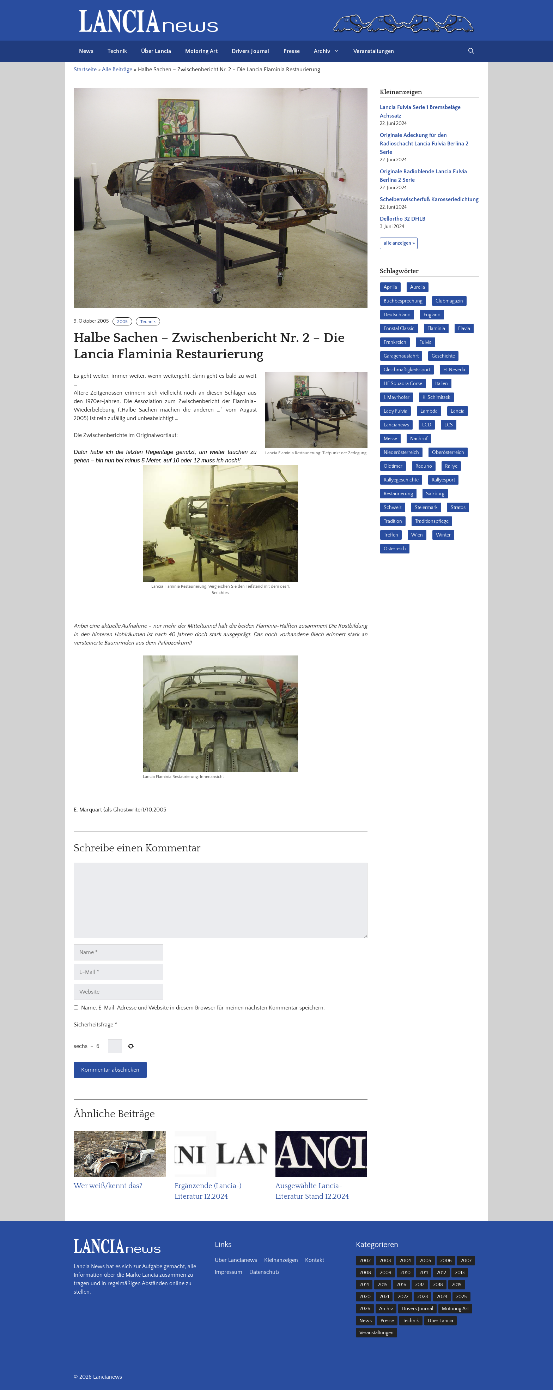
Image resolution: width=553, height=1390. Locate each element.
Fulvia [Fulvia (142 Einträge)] (425, 342)
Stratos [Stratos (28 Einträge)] (458, 507)
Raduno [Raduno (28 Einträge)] (423, 466)
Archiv (330, 51)
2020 (365, 1297)
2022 (403, 1297)
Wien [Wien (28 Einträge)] (417, 535)
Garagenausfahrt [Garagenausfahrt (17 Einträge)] (401, 356)
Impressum (228, 1272)
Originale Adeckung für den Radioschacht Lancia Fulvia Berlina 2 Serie (424, 143)
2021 (384, 1297)
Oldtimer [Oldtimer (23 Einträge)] (393, 466)
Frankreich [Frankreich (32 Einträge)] (395, 342)
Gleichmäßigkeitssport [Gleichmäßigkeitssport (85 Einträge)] (407, 370)
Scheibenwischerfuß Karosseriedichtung (429, 199)
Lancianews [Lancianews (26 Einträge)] (396, 425)
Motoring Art (201, 51)
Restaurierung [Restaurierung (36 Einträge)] (398, 494)
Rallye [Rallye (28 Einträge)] (451, 466)
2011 (423, 1273)
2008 (365, 1273)
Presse (292, 51)
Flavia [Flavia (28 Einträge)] (464, 328)
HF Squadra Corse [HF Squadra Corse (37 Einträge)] (403, 384)
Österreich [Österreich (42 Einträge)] (395, 549)
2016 (401, 1285)
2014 (364, 1285)
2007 (466, 1261)
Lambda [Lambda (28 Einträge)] (429, 411)
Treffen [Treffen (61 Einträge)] (391, 535)
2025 (461, 1297)
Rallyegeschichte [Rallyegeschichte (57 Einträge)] (401, 480)
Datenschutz (264, 1272)
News (86, 51)
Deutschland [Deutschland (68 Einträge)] (397, 315)
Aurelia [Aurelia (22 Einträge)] (417, 287)
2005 (122, 321)
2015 (383, 1285)
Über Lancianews (236, 1260)
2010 (405, 1273)
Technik (117, 51)
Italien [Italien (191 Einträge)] (441, 384)
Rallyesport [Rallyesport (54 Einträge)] (443, 480)
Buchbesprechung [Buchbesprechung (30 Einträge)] (403, 301)
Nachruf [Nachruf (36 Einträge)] (418, 439)
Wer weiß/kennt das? (108, 1186)
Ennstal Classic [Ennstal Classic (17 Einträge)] (399, 328)
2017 (419, 1285)
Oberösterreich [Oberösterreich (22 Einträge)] (448, 452)
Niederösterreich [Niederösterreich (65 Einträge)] (401, 452)
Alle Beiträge (117, 69)
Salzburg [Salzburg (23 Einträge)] (435, 494)
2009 (385, 1273)
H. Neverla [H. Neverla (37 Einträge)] (454, 370)
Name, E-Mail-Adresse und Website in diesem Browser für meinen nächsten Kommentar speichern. (203, 1008)
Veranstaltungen (373, 51)
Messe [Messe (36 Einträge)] (390, 439)
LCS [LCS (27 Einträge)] (448, 425)
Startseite (85, 69)
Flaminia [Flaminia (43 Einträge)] (436, 328)
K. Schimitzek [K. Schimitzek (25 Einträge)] (436, 397)
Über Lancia (156, 51)
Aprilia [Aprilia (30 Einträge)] (390, 287)
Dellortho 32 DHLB (402, 219)
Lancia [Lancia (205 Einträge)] (457, 411)
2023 (422, 1297)
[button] (471, 51)
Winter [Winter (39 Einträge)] (443, 535)
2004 (405, 1261)
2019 (457, 1285)
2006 (446, 1261)
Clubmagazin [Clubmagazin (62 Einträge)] (449, 301)
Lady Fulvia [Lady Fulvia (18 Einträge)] (395, 411)
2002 (365, 1261)
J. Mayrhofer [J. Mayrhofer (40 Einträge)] (396, 397)
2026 (364, 1309)
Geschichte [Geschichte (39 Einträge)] (443, 356)
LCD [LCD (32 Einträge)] (426, 425)
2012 (441, 1273)
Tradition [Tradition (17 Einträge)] (393, 521)
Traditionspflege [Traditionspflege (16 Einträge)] (432, 521)
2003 (385, 1261)
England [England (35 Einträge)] (432, 315)
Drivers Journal (250, 51)
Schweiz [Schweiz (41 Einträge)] (393, 507)
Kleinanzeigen (281, 1260)
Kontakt (314, 1260)
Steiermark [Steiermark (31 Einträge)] (426, 507)
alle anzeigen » (399, 243)
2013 (459, 1273)
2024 (442, 1297)
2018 (438, 1285)
